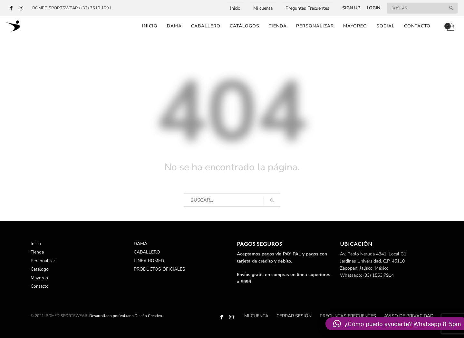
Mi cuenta (263, 8)
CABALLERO (147, 252)
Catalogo (40, 269)
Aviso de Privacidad (408, 316)
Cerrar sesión (294, 316)
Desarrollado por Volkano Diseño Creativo (125, 315)
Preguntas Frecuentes (307, 8)
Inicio (235, 8)
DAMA (140, 244)
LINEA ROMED (149, 261)
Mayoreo (39, 278)
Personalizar (43, 261)
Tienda (37, 252)
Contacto (40, 286)
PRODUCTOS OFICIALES (159, 269)
